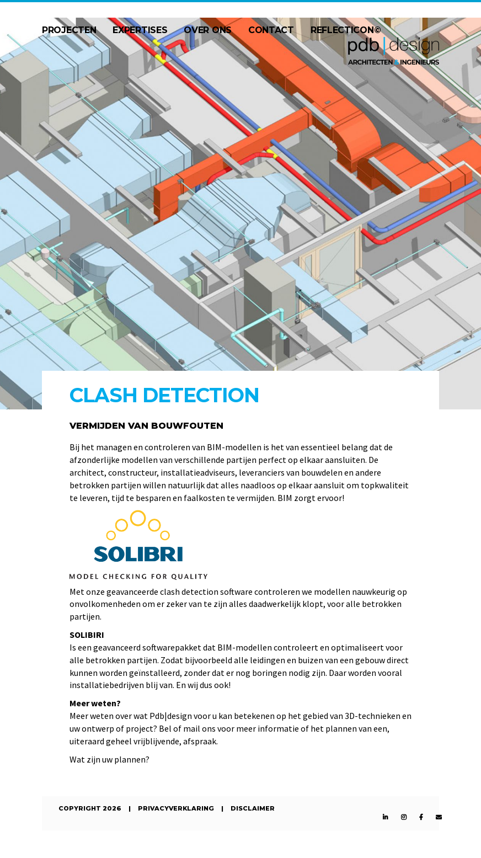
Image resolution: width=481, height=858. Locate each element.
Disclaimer (253, 808)
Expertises (140, 30)
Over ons (208, 30)
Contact (271, 30)
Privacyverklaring (176, 808)
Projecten (69, 30)
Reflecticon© (346, 30)
